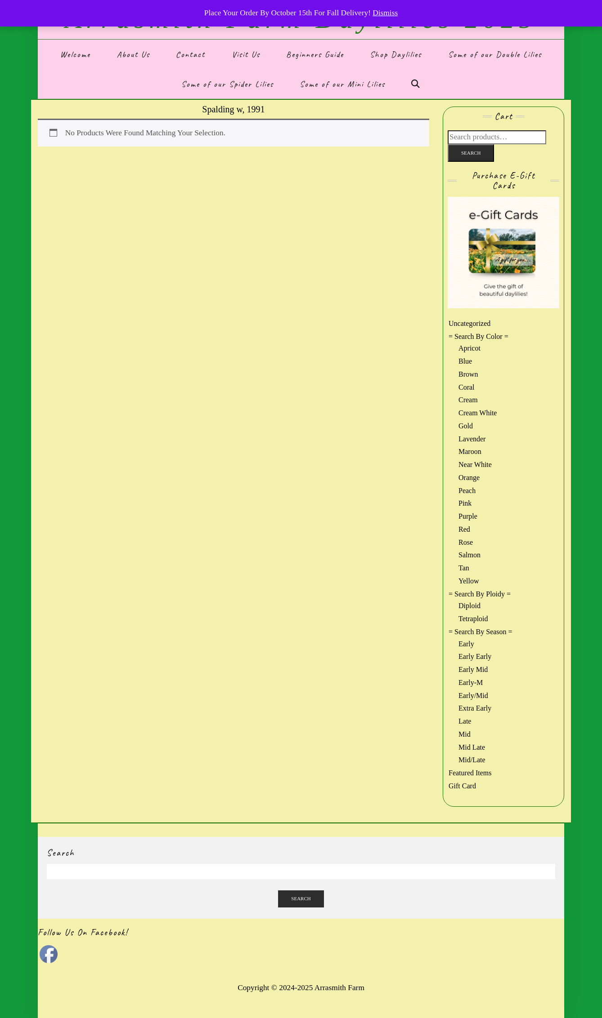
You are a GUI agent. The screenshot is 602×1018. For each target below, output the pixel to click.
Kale (265, 1003)
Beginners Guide (315, 54)
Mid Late (471, 747)
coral (466, 387)
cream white (477, 413)
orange (469, 477)
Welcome (75, 54)
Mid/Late (471, 760)
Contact (190, 54)
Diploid (469, 605)
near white (475, 464)
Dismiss (385, 13)
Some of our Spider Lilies (227, 84)
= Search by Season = (480, 632)
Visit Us (246, 54)
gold (465, 426)
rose (465, 542)
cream (468, 400)
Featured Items (470, 773)
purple (467, 516)
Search (471, 153)
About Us (133, 54)
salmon (469, 555)
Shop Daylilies (396, 54)
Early (466, 644)
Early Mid (473, 669)
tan (463, 568)
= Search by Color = (478, 336)
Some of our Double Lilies (495, 54)
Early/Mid (473, 695)
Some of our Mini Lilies (342, 84)
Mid (464, 734)
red (464, 529)
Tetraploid (473, 618)
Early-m (470, 682)
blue (465, 361)
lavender (471, 439)
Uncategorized (469, 323)
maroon (469, 451)
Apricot (469, 348)
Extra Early (474, 708)
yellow (468, 581)
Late (464, 721)
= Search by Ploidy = (480, 594)
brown (468, 374)
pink (465, 503)
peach (467, 490)
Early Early (474, 656)
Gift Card (462, 786)
